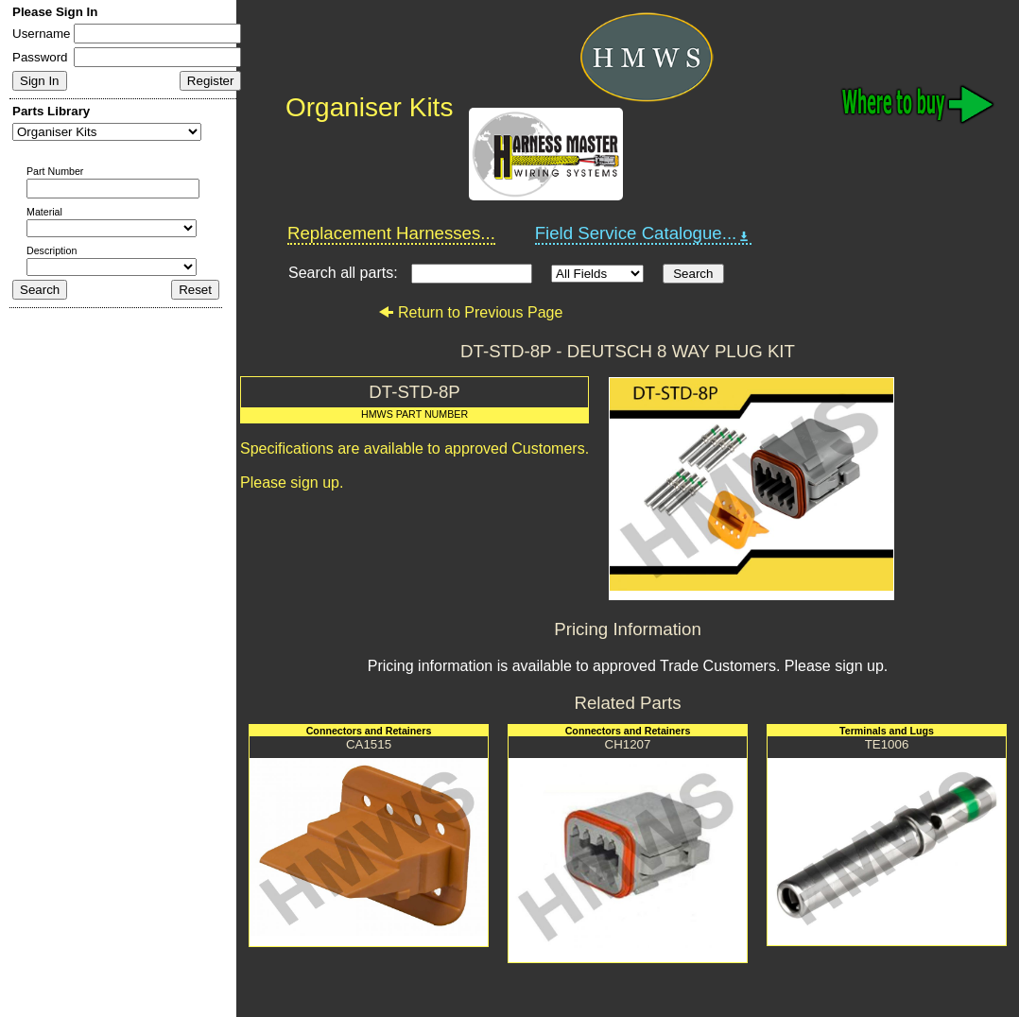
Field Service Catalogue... (643, 233)
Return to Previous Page (470, 312)
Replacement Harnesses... (391, 233)
